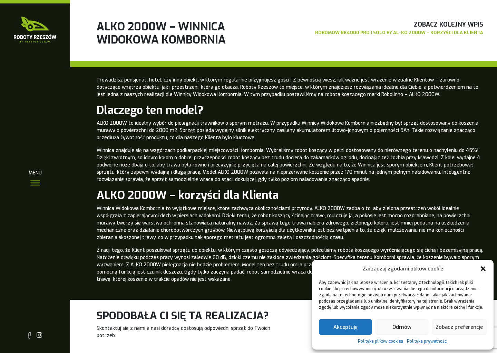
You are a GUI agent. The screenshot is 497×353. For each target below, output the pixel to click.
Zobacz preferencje (459, 327)
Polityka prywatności (427, 341)
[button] (483, 268)
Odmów (401, 327)
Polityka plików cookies (380, 341)
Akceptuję (345, 327)
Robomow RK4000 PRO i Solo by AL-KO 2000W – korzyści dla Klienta (399, 33)
